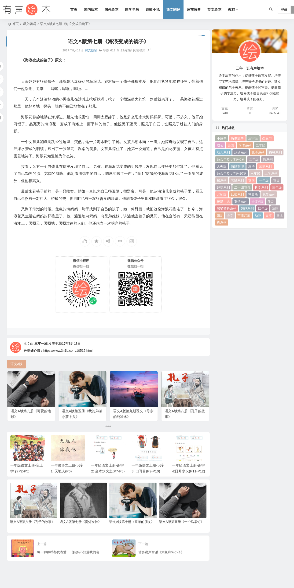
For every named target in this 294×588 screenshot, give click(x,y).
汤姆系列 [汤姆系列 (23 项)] (240, 152)
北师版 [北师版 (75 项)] (222, 194)
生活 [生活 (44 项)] (271, 201)
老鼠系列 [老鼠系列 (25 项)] (237, 180)
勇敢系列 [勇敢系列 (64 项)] (268, 194)
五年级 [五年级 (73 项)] (254, 159)
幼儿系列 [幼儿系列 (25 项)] (223, 152)
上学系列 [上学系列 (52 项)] (271, 173)
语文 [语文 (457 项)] (230, 215)
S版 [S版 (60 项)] (219, 215)
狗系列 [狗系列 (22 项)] (222, 222)
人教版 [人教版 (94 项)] (222, 166)
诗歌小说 (153, 9)
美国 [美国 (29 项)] (231, 145)
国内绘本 (91, 9)
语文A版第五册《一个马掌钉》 (181, 531)
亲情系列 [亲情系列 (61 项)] (265, 166)
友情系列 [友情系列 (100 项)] (240, 201)
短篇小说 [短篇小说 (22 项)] (223, 201)
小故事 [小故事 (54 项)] (222, 138)
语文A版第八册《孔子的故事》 (32, 531)
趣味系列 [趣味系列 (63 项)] (223, 187)
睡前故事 (194, 9)
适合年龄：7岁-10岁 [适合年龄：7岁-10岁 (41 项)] (231, 173)
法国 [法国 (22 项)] (275, 208)
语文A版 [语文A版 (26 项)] (257, 201)
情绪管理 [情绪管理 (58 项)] (237, 166)
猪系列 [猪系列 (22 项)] (222, 180)
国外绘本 (111, 9)
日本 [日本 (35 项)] (268, 215)
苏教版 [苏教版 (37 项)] (253, 194)
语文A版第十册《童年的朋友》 (131, 531)
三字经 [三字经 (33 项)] (253, 138)
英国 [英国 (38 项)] (251, 180)
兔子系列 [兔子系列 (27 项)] (258, 152)
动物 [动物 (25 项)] (258, 215)
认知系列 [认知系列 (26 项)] (237, 194)
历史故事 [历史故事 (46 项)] (237, 138)
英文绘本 (214, 9)
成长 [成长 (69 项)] (220, 145)
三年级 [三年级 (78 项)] (277, 187)
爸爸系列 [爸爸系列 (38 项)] (275, 152)
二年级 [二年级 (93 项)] (260, 145)
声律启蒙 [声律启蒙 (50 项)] (243, 215)
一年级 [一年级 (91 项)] (264, 180)
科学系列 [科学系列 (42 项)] (261, 187)
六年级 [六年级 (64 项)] (255, 173)
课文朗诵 (173, 9)
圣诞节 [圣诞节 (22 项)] (267, 138)
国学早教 (132, 9)
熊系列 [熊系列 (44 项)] (268, 159)
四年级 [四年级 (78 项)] (263, 208)
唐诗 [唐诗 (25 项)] (251, 166)
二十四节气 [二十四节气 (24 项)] (242, 187)
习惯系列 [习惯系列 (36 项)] (244, 145)
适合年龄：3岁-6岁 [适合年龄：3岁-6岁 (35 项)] (230, 159)
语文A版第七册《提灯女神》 (80, 531)
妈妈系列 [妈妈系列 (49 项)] (247, 208)
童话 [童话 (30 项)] (279, 215)
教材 (231, 9)
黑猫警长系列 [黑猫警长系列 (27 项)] (226, 208)
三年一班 (41, 353)
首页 (73, 9)
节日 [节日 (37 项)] (276, 180)
